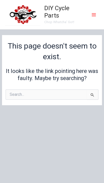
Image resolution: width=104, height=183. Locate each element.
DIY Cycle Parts (56, 12)
